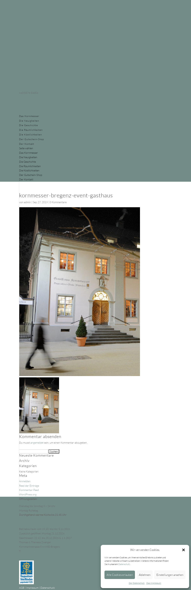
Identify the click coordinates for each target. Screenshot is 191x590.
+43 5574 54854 (31, 551)
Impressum (32, 587)
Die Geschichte (28, 125)
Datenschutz (124, 564)
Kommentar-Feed (29, 490)
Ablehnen (144, 575)
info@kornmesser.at (30, 555)
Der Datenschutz (136, 583)
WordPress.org (27, 494)
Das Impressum (153, 583)
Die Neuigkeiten (29, 120)
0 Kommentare (58, 202)
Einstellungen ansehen (169, 575)
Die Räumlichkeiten (31, 129)
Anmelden (24, 481)
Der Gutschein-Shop (31, 139)
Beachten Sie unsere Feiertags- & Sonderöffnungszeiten (50, 521)
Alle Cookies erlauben (120, 575)
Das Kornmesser (29, 116)
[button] (183, 550)
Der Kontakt (26, 143)
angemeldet (37, 442)
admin (27, 202)
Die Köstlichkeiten (30, 134)
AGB (21, 587)
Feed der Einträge (29, 485)
